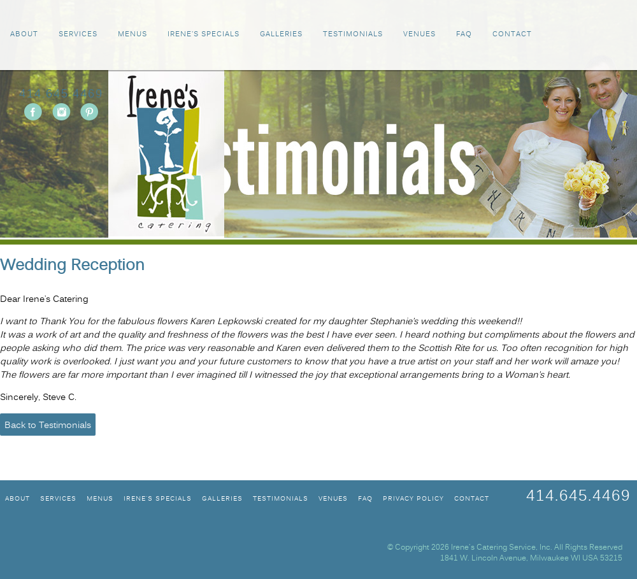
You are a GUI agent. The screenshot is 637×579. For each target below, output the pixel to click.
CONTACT (512, 34)
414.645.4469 (61, 94)
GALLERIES (281, 34)
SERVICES (78, 34)
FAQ (464, 34)
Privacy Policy (413, 499)
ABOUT (24, 34)
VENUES (419, 34)
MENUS (132, 34)
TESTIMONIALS (353, 34)
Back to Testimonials (47, 425)
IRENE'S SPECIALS (204, 34)
